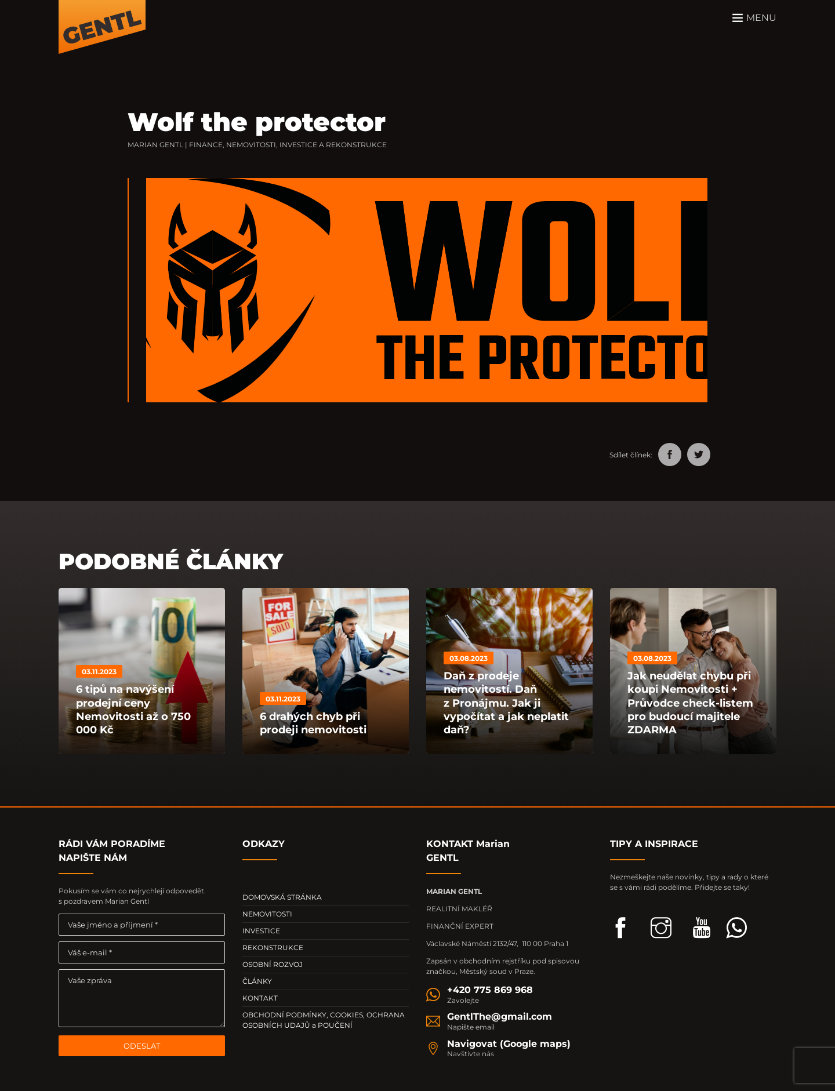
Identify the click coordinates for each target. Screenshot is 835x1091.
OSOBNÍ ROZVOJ (272, 964)
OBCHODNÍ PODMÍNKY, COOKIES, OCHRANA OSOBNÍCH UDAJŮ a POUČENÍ (323, 1020)
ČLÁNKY (257, 981)
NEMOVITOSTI (267, 914)
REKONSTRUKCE (272, 947)
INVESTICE (261, 930)
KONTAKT (260, 998)
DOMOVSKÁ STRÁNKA (282, 897)
